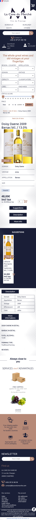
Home (5, 111)
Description (18, 215)
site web (19, 518)
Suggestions (18, 208)
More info (18, 221)
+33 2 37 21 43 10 (11, 482)
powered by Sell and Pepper (12, 518)
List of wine (13, 111)
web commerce (24, 518)
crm (28, 518)
